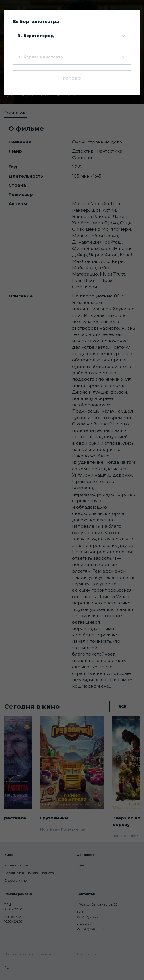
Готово (72, 78)
